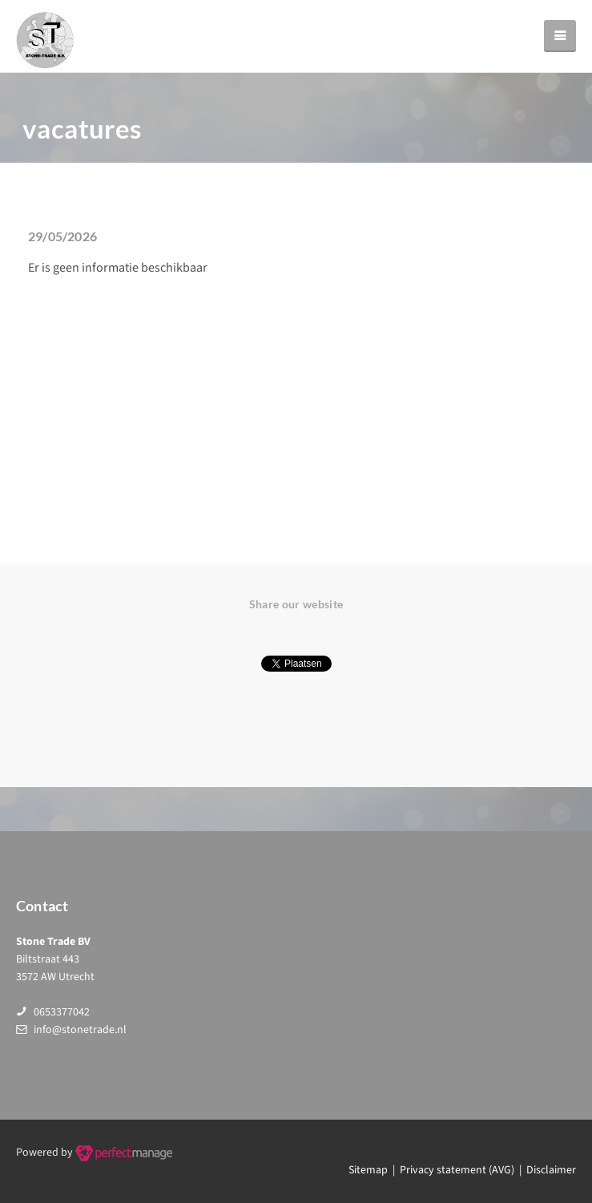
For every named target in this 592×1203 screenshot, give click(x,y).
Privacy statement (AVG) (457, 1170)
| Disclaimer (545, 1170)
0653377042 (62, 1012)
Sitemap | (374, 1170)
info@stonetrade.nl (80, 1030)
